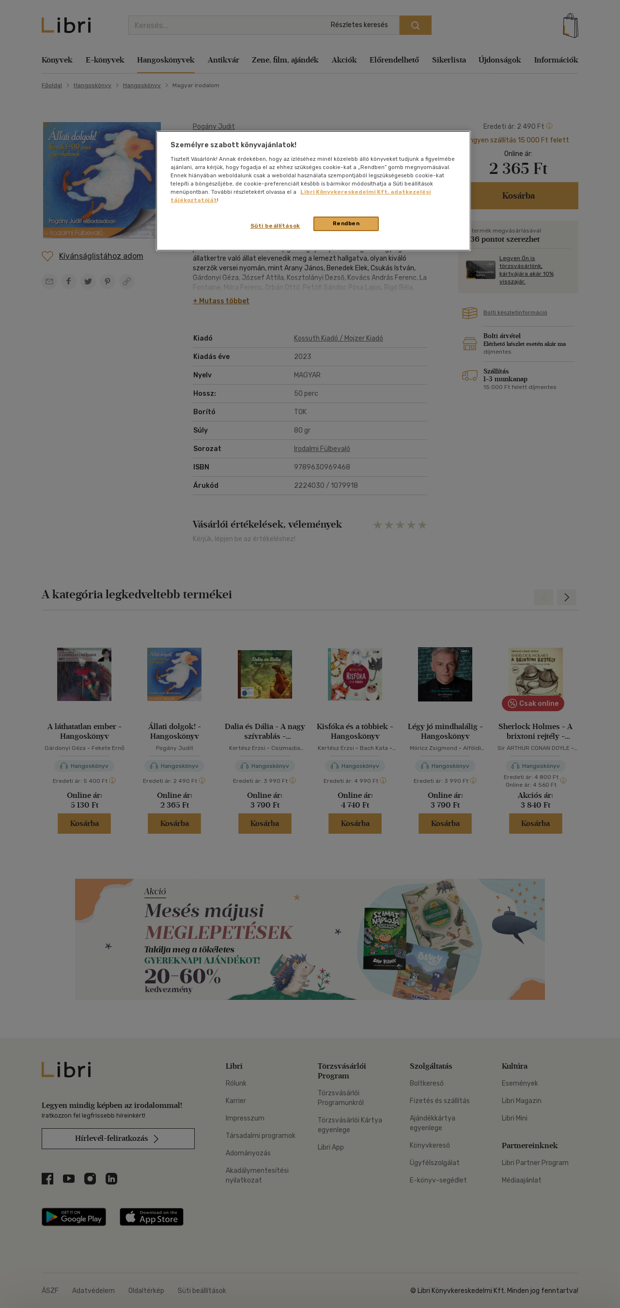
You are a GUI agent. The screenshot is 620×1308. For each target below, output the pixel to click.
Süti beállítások (275, 225)
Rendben (346, 223)
